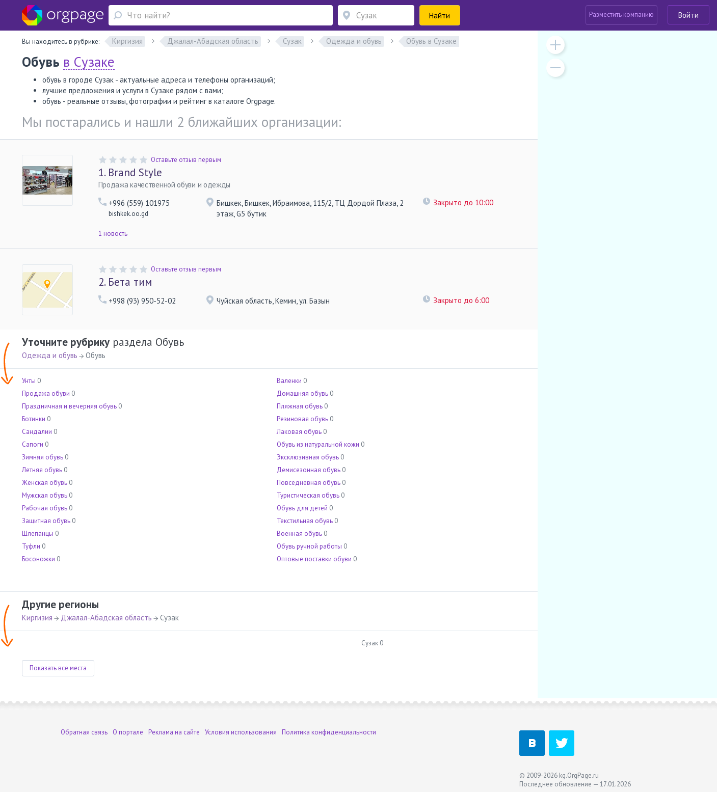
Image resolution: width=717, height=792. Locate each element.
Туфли (31, 546)
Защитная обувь (46, 520)
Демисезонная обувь (308, 470)
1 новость (112, 233)
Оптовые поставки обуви (314, 559)
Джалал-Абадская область (106, 617)
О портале (128, 732)
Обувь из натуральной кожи (318, 444)
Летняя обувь (42, 470)
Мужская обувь (44, 495)
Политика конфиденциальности (329, 732)
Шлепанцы (38, 533)
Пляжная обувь (300, 406)
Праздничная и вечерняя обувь (69, 406)
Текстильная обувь (305, 520)
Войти (688, 15)
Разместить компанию (621, 14)
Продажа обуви (46, 393)
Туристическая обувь (308, 495)
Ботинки (33, 419)
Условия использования (241, 732)
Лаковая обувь (299, 431)
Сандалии (37, 431)
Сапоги (32, 444)
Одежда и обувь (49, 355)
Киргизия (37, 617)
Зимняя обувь (42, 457)
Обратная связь (84, 732)
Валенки (289, 380)
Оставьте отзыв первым (186, 159)
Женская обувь (44, 482)
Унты (29, 380)
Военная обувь (299, 533)
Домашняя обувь (302, 393)
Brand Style (130, 172)
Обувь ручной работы (309, 546)
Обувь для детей (302, 508)
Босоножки (38, 559)
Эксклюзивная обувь (308, 457)
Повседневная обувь (308, 482)
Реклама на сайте (174, 732)
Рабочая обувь (44, 508)
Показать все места (58, 668)
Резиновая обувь (302, 419)
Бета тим (125, 282)
